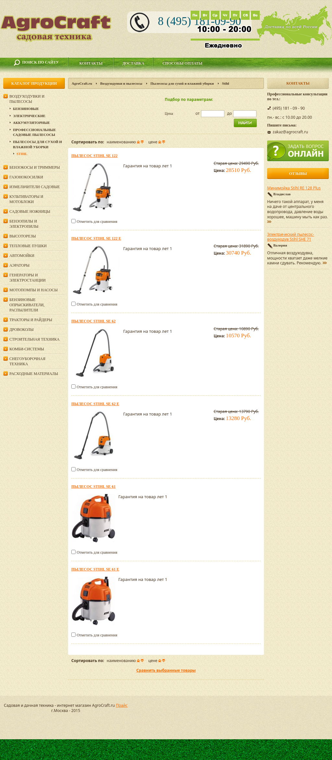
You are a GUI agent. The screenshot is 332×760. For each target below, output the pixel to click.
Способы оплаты (182, 63)
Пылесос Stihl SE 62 (93, 321)
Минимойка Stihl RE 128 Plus (294, 188)
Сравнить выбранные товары (166, 670)
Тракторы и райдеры (30, 320)
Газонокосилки (26, 177)
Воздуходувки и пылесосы (121, 83)
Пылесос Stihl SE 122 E (96, 238)
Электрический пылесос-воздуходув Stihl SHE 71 (290, 237)
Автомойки (21, 255)
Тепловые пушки (28, 246)
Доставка (133, 63)
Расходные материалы (33, 373)
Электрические (29, 116)
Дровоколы (21, 329)
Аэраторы (19, 265)
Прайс (121, 705)
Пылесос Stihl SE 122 (94, 155)
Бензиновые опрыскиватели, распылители (26, 304)
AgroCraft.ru (82, 83)
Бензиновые (26, 109)
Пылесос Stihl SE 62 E (95, 404)
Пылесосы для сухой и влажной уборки (182, 83)
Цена (169, 113)
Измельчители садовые (34, 187)
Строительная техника (34, 339)
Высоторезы (22, 236)
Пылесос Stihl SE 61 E (95, 569)
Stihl (22, 154)
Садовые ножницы (29, 211)
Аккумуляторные (31, 123)
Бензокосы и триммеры (34, 167)
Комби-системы (26, 349)
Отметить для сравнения (97, 221)
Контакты (91, 63)
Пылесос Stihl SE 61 (93, 486)
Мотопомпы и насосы (33, 290)
